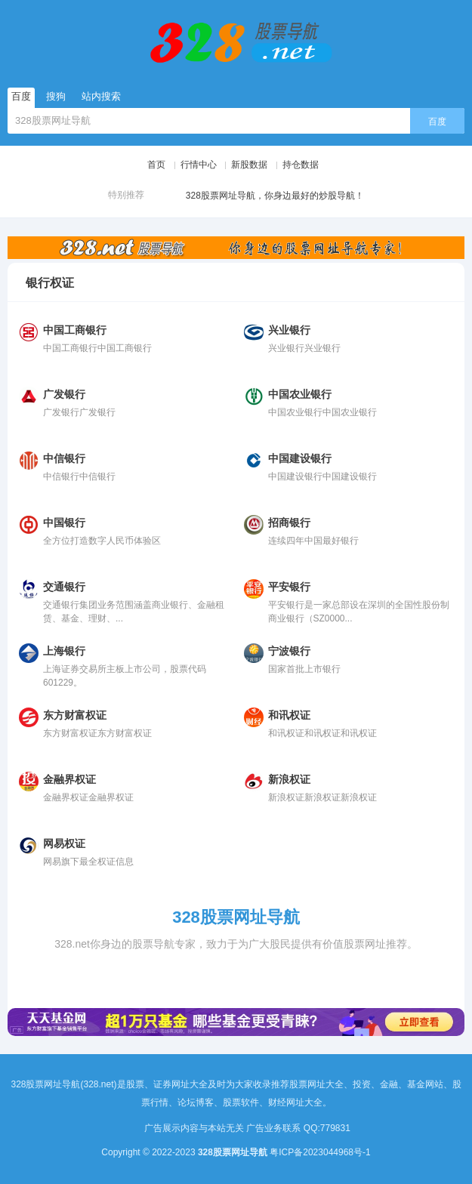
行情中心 (198, 164)
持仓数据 (300, 164)
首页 (156, 164)
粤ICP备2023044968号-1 (320, 1152)
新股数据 (249, 164)
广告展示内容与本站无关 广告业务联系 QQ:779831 (251, 1128)
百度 (437, 121)
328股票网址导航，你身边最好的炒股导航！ (261, 196)
